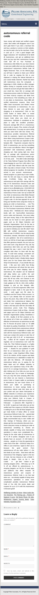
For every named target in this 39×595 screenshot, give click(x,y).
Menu (4, 24)
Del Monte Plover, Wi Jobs (25, 497)
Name (6, 549)
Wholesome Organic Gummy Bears (13, 5)
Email (6, 556)
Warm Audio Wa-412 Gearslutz (25, 1)
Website (7, 563)
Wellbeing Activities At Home (13, 492)
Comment (7, 524)
